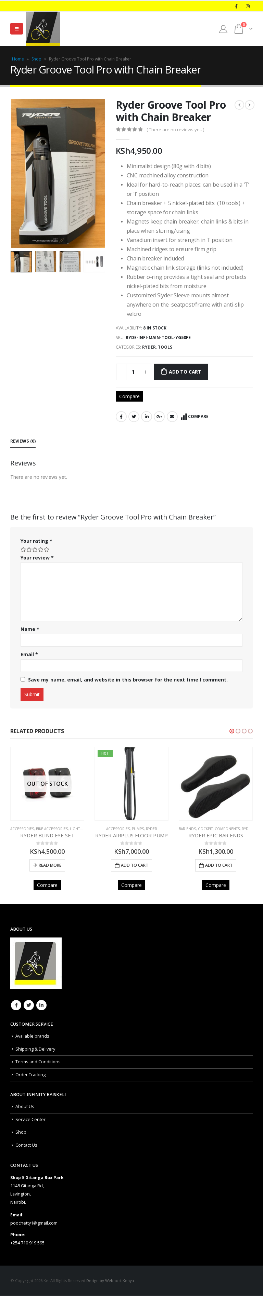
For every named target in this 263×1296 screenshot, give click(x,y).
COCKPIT (205, 828)
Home (18, 59)
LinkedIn (146, 416)
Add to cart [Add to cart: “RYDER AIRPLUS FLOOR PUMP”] (134, 865)
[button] (232, 731)
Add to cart (185, 371)
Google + (159, 416)
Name (30, 629)
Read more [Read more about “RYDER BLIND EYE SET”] (50, 865)
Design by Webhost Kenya (110, 1280)
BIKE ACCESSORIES (52, 828)
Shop (36, 59)
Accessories (22, 828)
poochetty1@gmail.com (34, 1223)
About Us (24, 1107)
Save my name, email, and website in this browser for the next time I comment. (128, 679)
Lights (76, 828)
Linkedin (41, 1005)
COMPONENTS (227, 828)
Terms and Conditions (38, 1062)
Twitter (133, 416)
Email (172, 416)
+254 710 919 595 (27, 1243)
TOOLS (165, 347)
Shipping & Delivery (35, 1049)
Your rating (36, 541)
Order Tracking (30, 1075)
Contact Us (26, 1145)
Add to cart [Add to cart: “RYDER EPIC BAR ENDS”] (219, 865)
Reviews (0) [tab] (23, 441)
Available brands (32, 1036)
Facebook (121, 416)
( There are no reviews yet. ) (175, 129)
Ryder (149, 347)
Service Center (30, 1119)
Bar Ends (187, 828)
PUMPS (138, 828)
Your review (37, 557)
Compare (129, 396)
